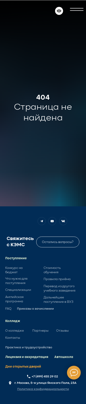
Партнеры (40, 330)
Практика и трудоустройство (28, 347)
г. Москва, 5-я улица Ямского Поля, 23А (45, 383)
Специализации (18, 290)
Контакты (12, 337)
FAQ (8, 308)
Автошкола (63, 357)
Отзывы (62, 330)
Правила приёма (57, 279)
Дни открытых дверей (23, 366)
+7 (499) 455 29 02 (45, 376)
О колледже (14, 330)
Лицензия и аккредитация (26, 357)
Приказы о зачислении (35, 308)
